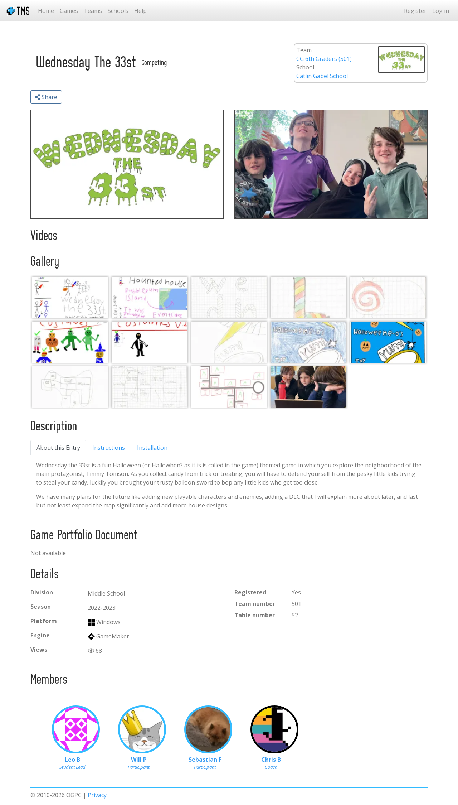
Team (304, 50)
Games (69, 11)
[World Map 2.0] (149, 387)
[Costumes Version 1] (70, 342)
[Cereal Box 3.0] (388, 342)
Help (140, 11)
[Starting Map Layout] (229, 387)
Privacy (97, 795)
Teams (93, 11)
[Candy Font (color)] (308, 297)
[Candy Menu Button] (388, 297)
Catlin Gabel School (322, 76)
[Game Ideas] (70, 297)
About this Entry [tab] (58, 448)
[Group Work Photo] (308, 387)
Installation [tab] (152, 448)
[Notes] (149, 297)
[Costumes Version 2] (149, 342)
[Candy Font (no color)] (229, 297)
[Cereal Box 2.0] (308, 342)
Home (46, 11)
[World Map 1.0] (70, 387)
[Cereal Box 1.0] (229, 342)
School (305, 67)
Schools (118, 11)
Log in (440, 11)
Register (415, 11)
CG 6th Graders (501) (324, 59)
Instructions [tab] (108, 448)
